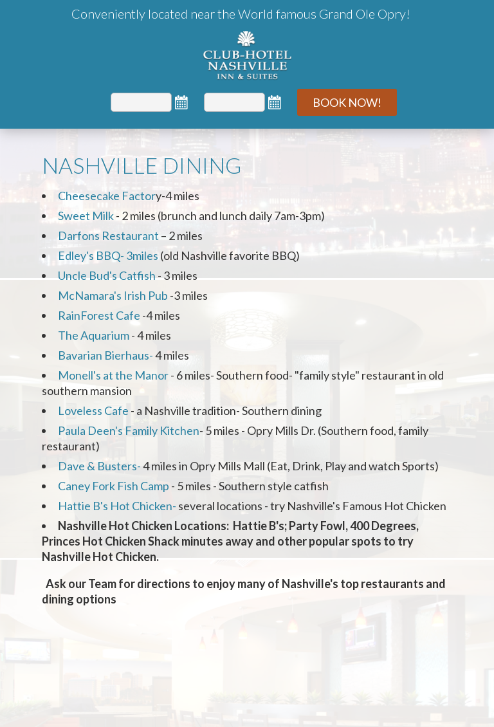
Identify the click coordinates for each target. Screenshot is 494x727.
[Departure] (234, 102)
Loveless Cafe (93, 410)
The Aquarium (93, 335)
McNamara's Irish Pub (113, 295)
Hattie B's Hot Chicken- (117, 506)
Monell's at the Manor (113, 375)
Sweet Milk (87, 215)
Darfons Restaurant (109, 235)
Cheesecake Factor (107, 196)
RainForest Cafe (100, 315)
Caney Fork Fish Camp (113, 486)
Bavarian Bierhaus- (105, 355)
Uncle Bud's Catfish (107, 275)
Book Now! (347, 102)
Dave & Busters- (99, 466)
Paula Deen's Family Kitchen (128, 430)
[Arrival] (141, 102)
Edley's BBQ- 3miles (108, 255)
